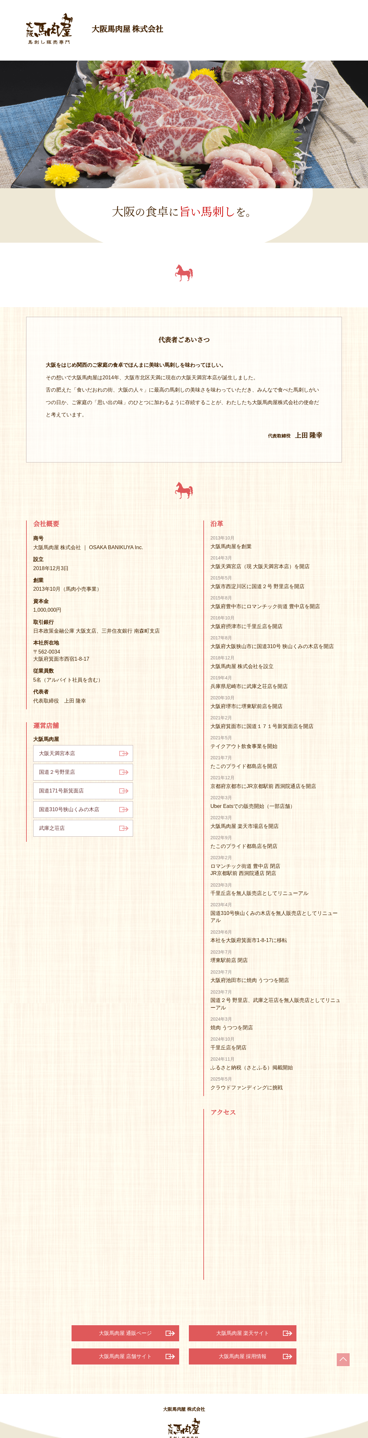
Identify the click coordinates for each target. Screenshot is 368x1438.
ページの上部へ (343, 1359)
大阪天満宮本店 (57, 753)
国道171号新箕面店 (61, 790)
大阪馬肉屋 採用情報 (242, 1356)
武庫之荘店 (52, 828)
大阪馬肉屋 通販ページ (125, 1333)
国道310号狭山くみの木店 (69, 809)
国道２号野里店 (57, 772)
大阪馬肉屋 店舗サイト (125, 1356)
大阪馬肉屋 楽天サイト (242, 1333)
